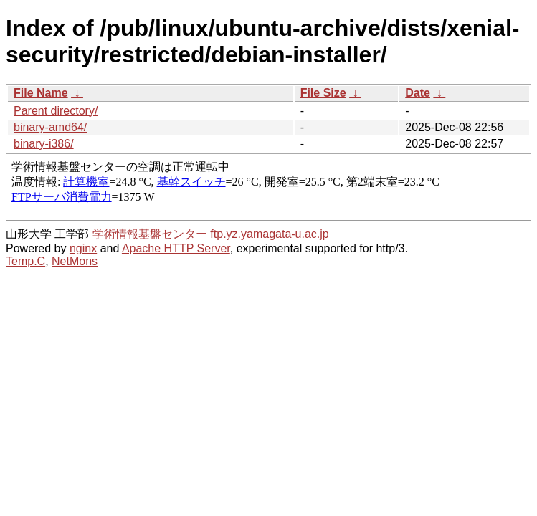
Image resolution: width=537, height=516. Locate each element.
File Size (323, 93)
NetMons (75, 261)
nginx (83, 248)
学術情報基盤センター (149, 234)
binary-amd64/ (50, 127)
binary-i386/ (44, 144)
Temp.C (25, 261)
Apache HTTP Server (176, 248)
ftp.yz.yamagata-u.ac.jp (269, 234)
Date (417, 93)
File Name (41, 93)
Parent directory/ (56, 111)
